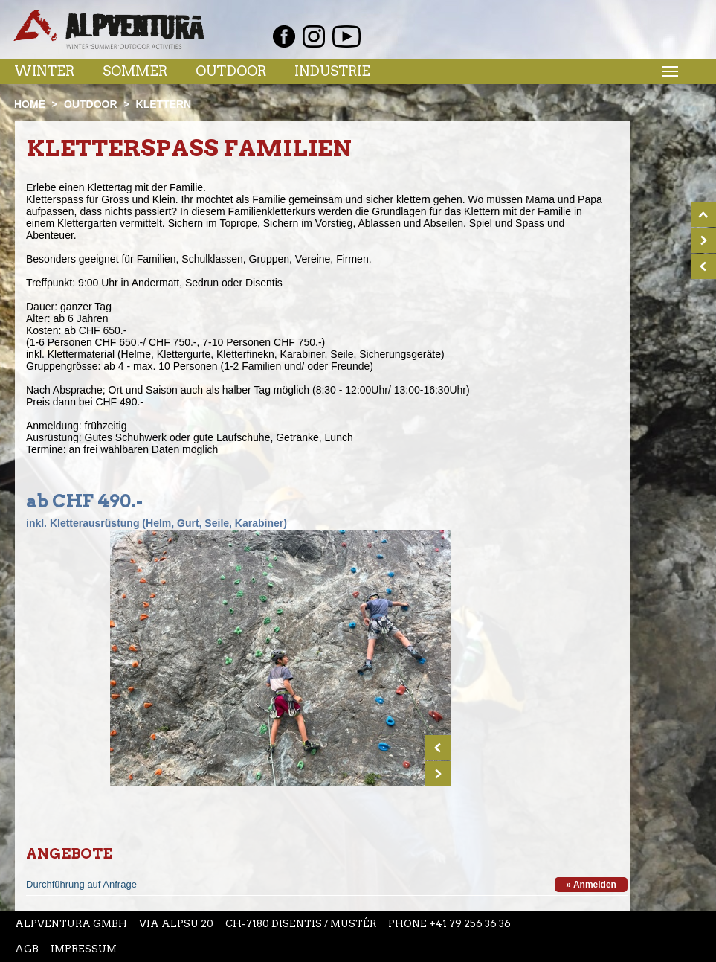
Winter (44, 71)
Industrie (332, 71)
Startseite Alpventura (108, 29)
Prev (438, 747)
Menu (667, 70)
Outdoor (231, 71)
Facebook (284, 36)
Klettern (164, 104)
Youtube (346, 36)
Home (29, 104)
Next (438, 773)
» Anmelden (591, 884)
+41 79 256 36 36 (470, 923)
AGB (27, 949)
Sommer (135, 71)
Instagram (314, 36)
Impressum (84, 949)
